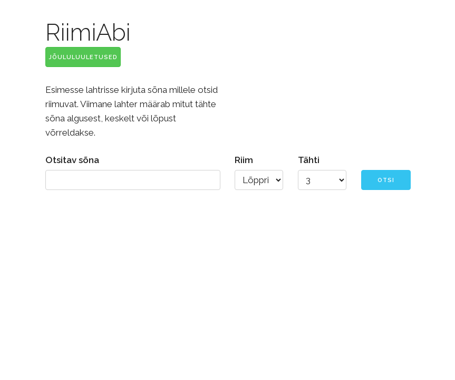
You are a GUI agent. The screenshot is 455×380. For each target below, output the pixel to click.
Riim (244, 160)
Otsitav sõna (72, 160)
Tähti (309, 160)
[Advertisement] (227, 285)
